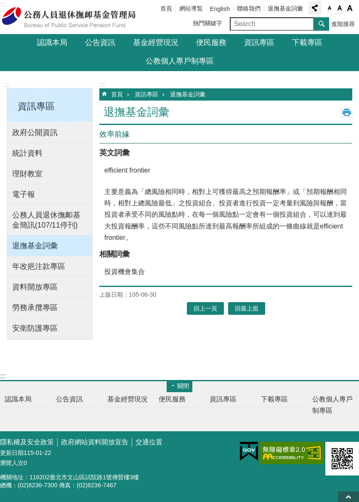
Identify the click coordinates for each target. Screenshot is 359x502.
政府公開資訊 (35, 132)
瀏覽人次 (12, 463)
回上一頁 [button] (205, 308)
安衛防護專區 (35, 328)
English (220, 8)
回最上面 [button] (246, 308)
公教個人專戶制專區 (180, 61)
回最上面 (348, 496)
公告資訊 (100, 42)
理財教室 (27, 174)
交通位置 (149, 442)
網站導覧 (191, 8)
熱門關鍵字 (207, 23)
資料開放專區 (35, 287)
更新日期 (12, 452)
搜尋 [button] (321, 24)
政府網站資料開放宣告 (94, 442)
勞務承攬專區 (35, 307)
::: (6, 84)
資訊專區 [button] (36, 106)
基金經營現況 (155, 42)
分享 (314, 8)
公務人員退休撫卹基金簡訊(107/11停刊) (46, 220)
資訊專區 (259, 42)
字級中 (340, 8)
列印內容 (346, 112)
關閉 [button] (183, 385)
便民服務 (211, 42)
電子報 (23, 194)
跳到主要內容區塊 (4, 4)
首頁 (166, 8)
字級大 (350, 8)
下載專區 (307, 42)
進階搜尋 (343, 24)
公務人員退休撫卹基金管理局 (73, 17)
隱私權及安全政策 (27, 442)
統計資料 (27, 153)
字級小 (329, 8)
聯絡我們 (249, 8)
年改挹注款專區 (38, 266)
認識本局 (52, 42)
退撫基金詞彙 (285, 8)
